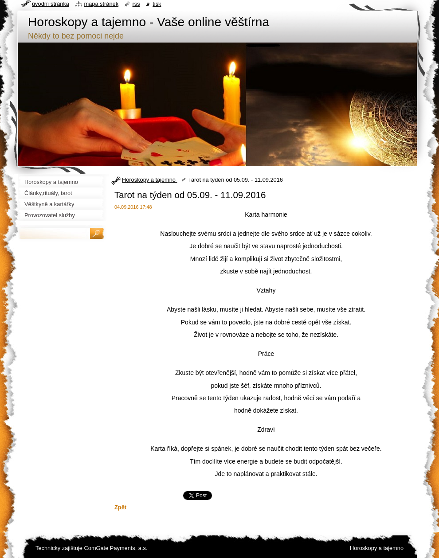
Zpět (120, 507)
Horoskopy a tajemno (149, 179)
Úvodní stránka (50, 3)
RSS (136, 3)
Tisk (157, 3)
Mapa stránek (101, 3)
